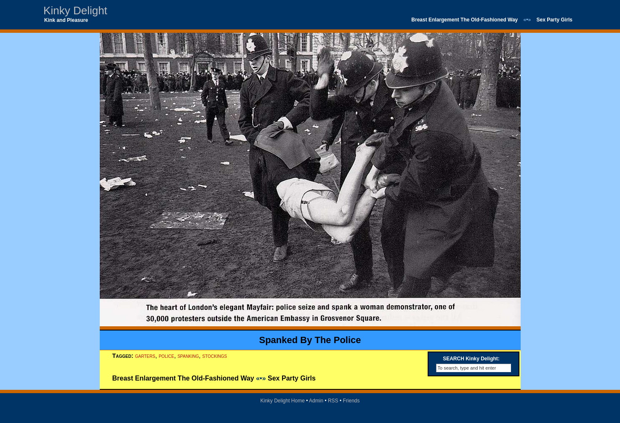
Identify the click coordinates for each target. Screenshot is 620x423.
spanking (188, 355)
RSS (333, 401)
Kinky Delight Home (282, 401)
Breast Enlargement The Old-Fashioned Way (464, 20)
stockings (214, 355)
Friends (351, 401)
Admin (316, 401)
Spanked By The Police (310, 340)
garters (145, 355)
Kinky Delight (75, 10)
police (166, 355)
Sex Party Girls (554, 20)
